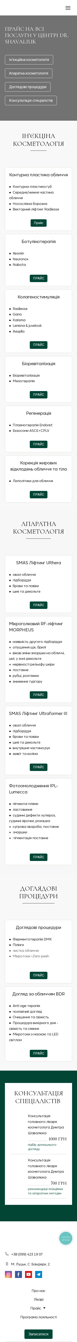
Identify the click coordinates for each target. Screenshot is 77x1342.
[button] (29, 59)
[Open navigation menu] (68, 8)
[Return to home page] (16, 7)
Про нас (38, 1290)
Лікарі (39, 1299)
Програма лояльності (38, 1317)
